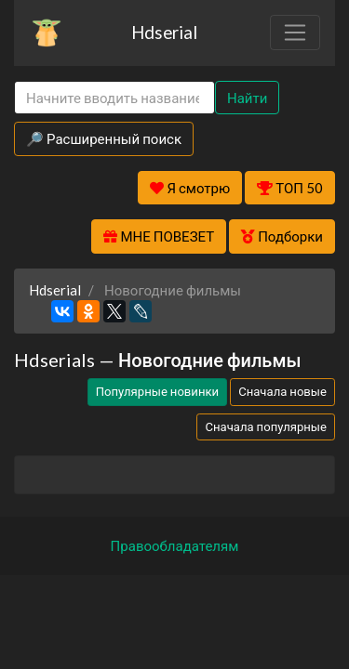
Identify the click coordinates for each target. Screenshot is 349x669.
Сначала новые (282, 391)
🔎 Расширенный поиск (103, 138)
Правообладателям (175, 545)
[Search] (114, 98)
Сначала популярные (266, 426)
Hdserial (164, 32)
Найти (247, 97)
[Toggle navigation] (295, 32)
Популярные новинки (157, 391)
